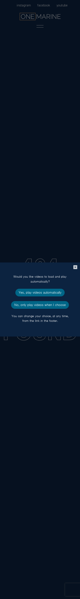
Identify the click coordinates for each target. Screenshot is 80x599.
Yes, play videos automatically (40, 292)
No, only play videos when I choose (40, 305)
